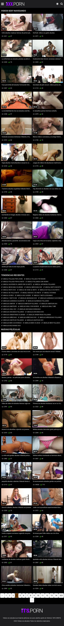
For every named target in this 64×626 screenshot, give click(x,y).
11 (43, 595)
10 (38, 595)
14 (56, 595)
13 (52, 595)
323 (61, 595)
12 (47, 595)
